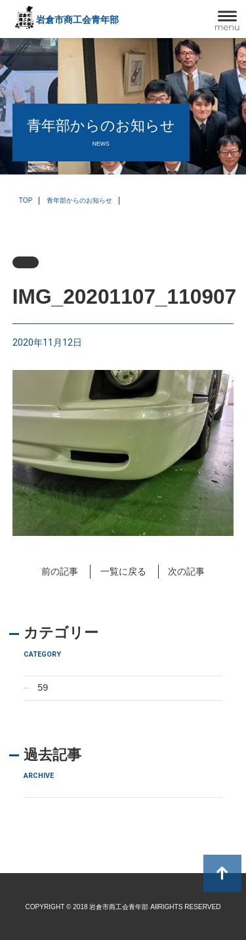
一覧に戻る (123, 571)
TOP (26, 200)
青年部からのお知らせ (79, 200)
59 (42, 687)
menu (227, 27)
